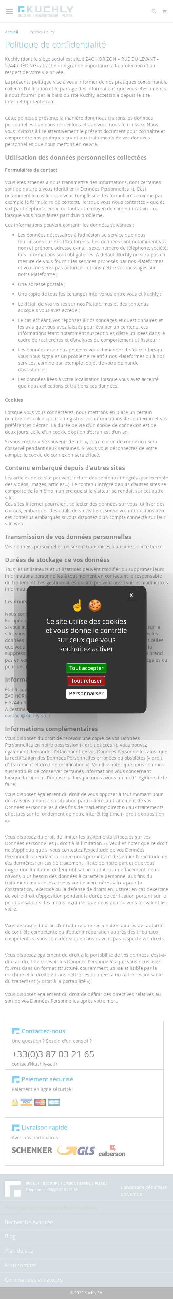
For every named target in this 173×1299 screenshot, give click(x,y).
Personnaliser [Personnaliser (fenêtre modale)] (86, 693)
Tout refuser (86, 680)
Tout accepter (86, 667)
